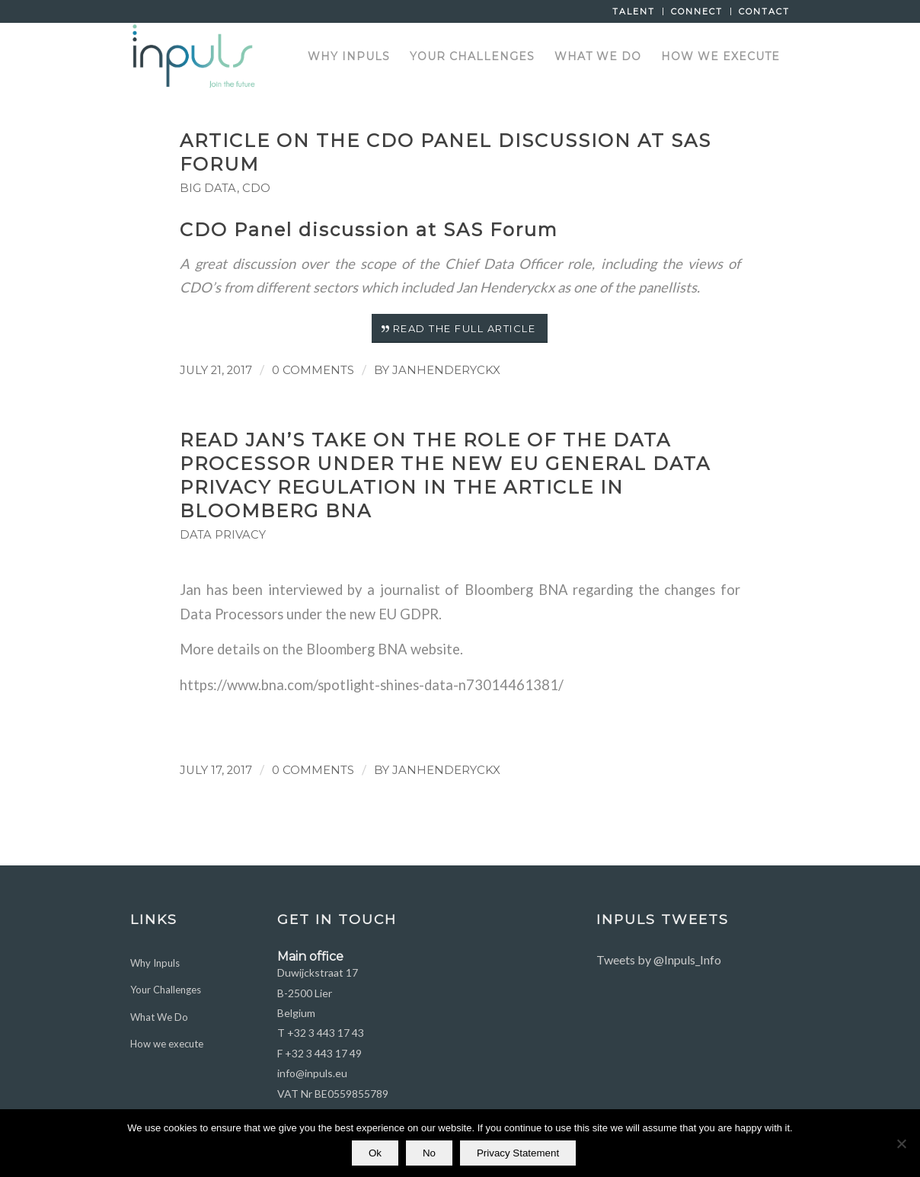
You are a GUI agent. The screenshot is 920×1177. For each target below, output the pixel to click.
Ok (375, 1153)
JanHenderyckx (446, 370)
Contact (764, 11)
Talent (633, 11)
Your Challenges (165, 989)
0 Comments (313, 370)
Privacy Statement (518, 1153)
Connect (697, 11)
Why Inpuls (155, 963)
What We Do (159, 1017)
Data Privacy (223, 535)
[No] (901, 1143)
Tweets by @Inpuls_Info (658, 959)
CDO (256, 188)
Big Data (208, 188)
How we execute (166, 1044)
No (429, 1153)
